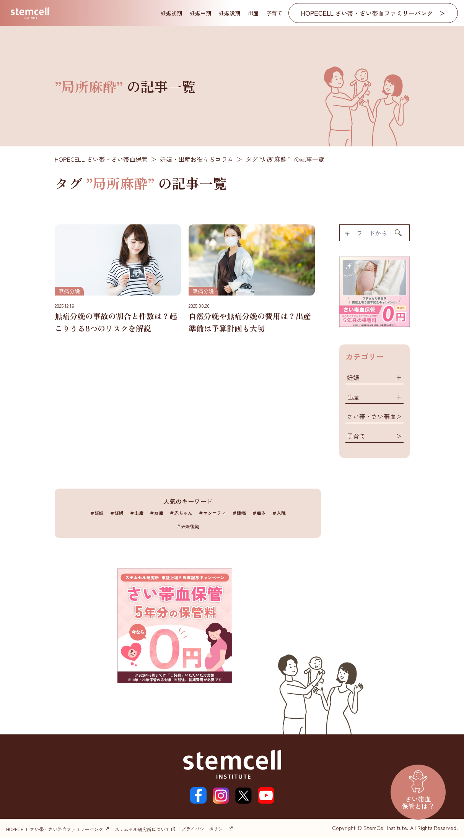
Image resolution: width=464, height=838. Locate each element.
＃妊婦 (117, 513)
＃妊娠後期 (187, 526)
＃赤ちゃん (180, 513)
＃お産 (156, 513)
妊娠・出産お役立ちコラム (196, 159)
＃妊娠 (97, 513)
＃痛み (259, 513)
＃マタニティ (212, 513)
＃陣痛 (239, 513)
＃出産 (136, 513)
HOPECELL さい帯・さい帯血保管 (101, 159)
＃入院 (279, 513)
